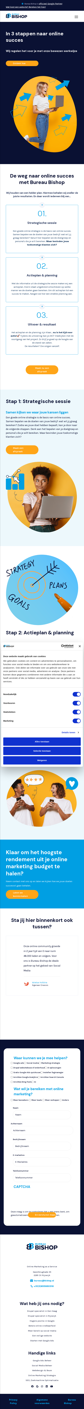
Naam (15, 1108)
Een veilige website (42, 1335)
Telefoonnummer (21, 1171)
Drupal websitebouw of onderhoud (29, 1068)
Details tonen (68, 732)
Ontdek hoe (19, 63)
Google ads (18, 1063)
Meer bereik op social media (42, 1330)
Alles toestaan (42, 741)
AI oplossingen (54, 1068)
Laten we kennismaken (20, 894)
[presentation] (22, 1218)
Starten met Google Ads (42, 1340)
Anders (65, 1100)
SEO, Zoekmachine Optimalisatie (42, 1380)
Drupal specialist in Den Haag (42, 1311)
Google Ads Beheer (42, 1360)
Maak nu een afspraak (42, 370)
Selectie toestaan (42, 751)
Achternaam (16, 1123)
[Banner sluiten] (80, 646)
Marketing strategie (50, 1063)
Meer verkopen (52, 1100)
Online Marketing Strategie (42, 1375)
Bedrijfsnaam (19, 1139)
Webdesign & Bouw (42, 1370)
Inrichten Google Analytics (25, 1077)
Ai (35, 1082)
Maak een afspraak (18, 450)
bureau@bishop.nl (44, 1280)
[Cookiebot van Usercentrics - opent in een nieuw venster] (61, 646)
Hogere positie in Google (42, 1321)
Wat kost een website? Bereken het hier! (26, 7)
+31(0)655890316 (44, 1286)
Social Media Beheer (42, 1365)
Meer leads (37, 1100)
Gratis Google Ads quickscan (27, 1072)
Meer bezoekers (20, 1100)
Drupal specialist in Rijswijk (42, 1316)
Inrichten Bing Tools (22, 1082)
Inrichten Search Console (52, 1077)
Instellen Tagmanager (53, 1072)
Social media (33, 1063)
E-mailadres (19, 1155)
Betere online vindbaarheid (42, 1325)
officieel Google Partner (50, 3)
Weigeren (42, 760)
